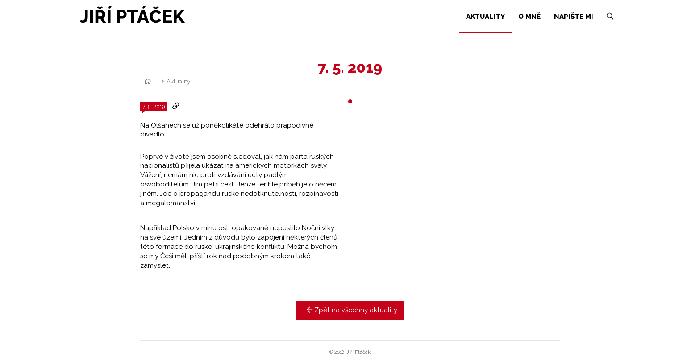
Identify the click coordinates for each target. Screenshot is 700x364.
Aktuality (178, 81)
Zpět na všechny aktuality (350, 310)
